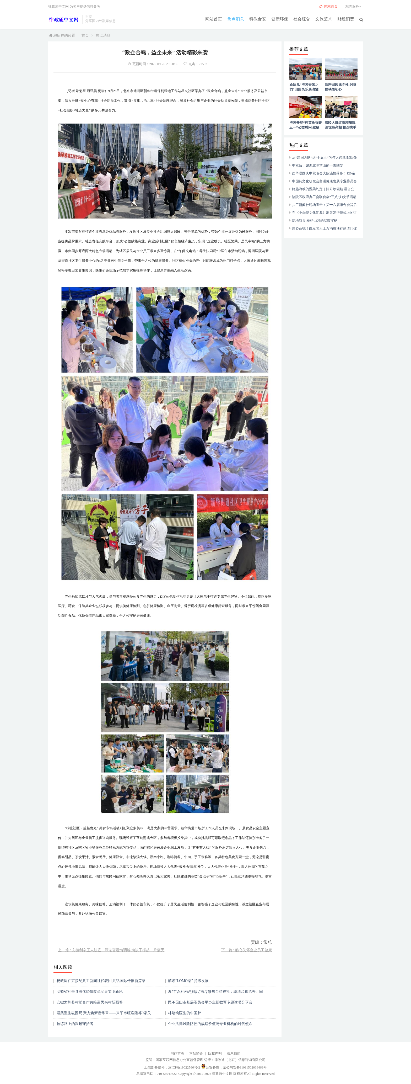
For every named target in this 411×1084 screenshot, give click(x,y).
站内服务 (354, 6)
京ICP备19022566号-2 (184, 1067)
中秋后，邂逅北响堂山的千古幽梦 (317, 165)
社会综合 (301, 19)
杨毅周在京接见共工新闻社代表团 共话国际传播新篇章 (101, 981)
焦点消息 (235, 19)
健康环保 (279, 19)
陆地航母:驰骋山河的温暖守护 (314, 220)
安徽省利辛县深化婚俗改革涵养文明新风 (90, 991)
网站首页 (213, 19)
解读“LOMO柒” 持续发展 (188, 981)
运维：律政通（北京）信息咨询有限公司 (235, 1060)
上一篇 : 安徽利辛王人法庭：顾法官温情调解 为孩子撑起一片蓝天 (111, 950)
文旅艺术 (323, 19)
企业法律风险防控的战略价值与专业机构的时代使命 (210, 1024)
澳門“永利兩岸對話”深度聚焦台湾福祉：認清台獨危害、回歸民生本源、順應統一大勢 (215, 993)
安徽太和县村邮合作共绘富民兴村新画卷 (90, 1002)
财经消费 (345, 19)
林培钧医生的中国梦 (184, 1013)
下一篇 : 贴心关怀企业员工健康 (246, 950)
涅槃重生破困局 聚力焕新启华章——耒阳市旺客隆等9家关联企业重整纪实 (104, 1015)
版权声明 (215, 1053)
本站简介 (196, 1053)
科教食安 (257, 19)
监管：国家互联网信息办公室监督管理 (174, 1060)
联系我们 (233, 1053)
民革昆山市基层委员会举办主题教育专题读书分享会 (210, 1002)
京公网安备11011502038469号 (245, 1067)
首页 (85, 36)
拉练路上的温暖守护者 (75, 1024)
